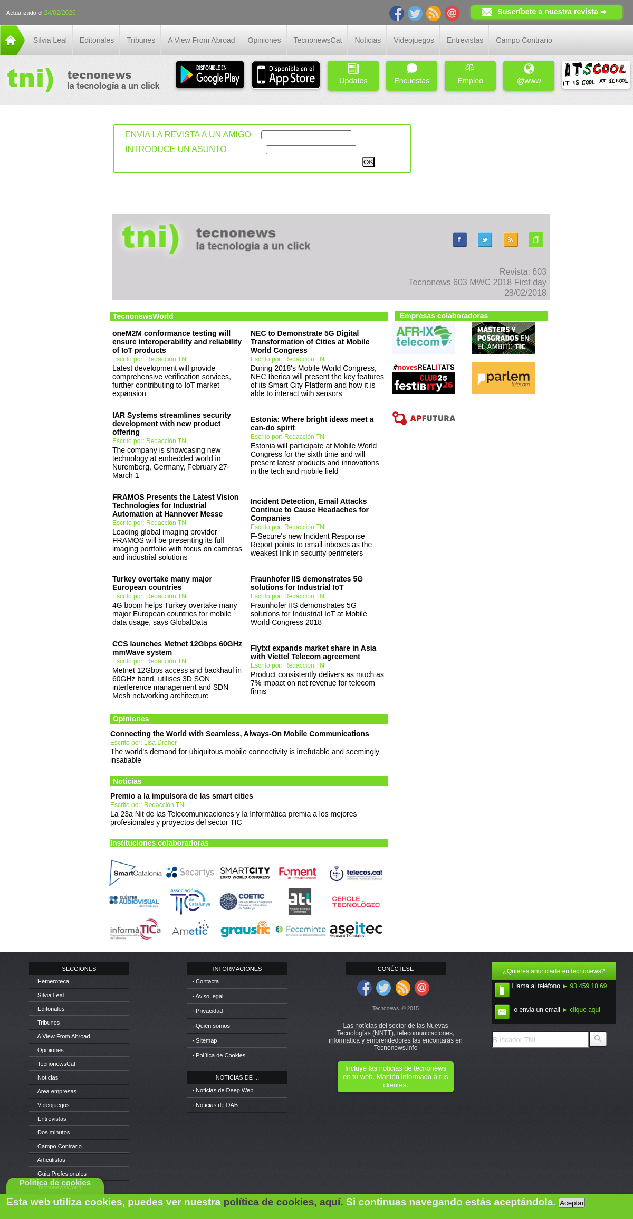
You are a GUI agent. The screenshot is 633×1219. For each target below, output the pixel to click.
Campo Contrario (524, 40)
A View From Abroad (201, 40)
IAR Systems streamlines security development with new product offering (171, 423)
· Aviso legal (208, 996)
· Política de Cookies (219, 1055)
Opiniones (264, 40)
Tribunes (141, 40)
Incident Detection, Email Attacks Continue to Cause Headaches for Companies (310, 509)
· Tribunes (47, 1022)
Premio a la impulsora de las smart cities (181, 796)
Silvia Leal (50, 40)
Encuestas (411, 74)
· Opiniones (49, 1050)
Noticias (367, 40)
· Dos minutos (52, 1132)
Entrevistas (465, 40)
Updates (353, 74)
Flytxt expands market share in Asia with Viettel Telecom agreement (313, 652)
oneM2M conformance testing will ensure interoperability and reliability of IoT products (177, 341)
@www (529, 74)
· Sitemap (205, 1040)
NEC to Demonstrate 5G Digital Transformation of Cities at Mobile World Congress (310, 341)
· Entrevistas (50, 1118)
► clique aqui (581, 1010)
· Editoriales (49, 1009)
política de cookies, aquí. (283, 1201)
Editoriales (97, 40)
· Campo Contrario (58, 1146)
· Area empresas (55, 1091)
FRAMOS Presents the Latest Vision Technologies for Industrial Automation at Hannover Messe (175, 505)
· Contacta (206, 981)
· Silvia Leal (49, 995)
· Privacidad (208, 1011)
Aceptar (572, 1203)
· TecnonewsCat (54, 1064)
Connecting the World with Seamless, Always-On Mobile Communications (239, 733)
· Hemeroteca (51, 981)
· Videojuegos (51, 1105)
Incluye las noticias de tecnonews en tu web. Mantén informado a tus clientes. (395, 1076)
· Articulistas (49, 1160)
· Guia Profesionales (60, 1173)
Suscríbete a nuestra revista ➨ (552, 11)
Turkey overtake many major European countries (162, 583)
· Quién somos (211, 1026)
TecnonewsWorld (143, 316)
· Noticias (46, 1077)
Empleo (470, 74)
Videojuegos (414, 40)
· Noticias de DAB (215, 1105)
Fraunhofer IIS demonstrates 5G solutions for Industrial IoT (307, 583)
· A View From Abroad (62, 1036)
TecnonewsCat (318, 40)
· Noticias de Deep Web (223, 1090)
